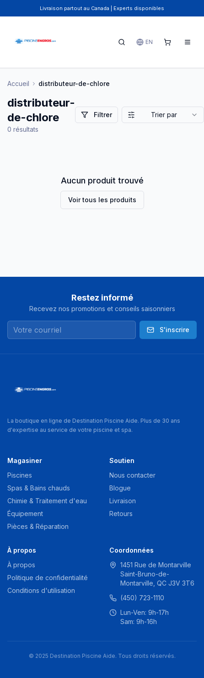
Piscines (19, 475)
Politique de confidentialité (47, 577)
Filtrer (96, 114)
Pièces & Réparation (38, 526)
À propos (21, 565)
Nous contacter (132, 475)
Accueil (18, 83)
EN (144, 42)
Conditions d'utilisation (41, 590)
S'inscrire (168, 330)
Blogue (120, 488)
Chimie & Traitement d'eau (47, 501)
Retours (121, 513)
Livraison (122, 501)
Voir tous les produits (102, 200)
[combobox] (163, 115)
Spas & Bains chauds (38, 488)
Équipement (25, 513)
